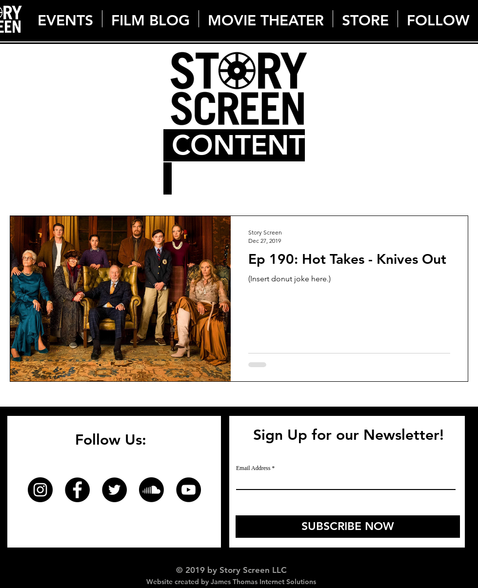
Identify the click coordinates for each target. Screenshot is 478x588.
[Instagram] (40, 489)
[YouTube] (188, 489)
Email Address (253, 468)
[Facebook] (77, 489)
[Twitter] (114, 489)
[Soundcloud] (151, 489)
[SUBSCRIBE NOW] (348, 526)
